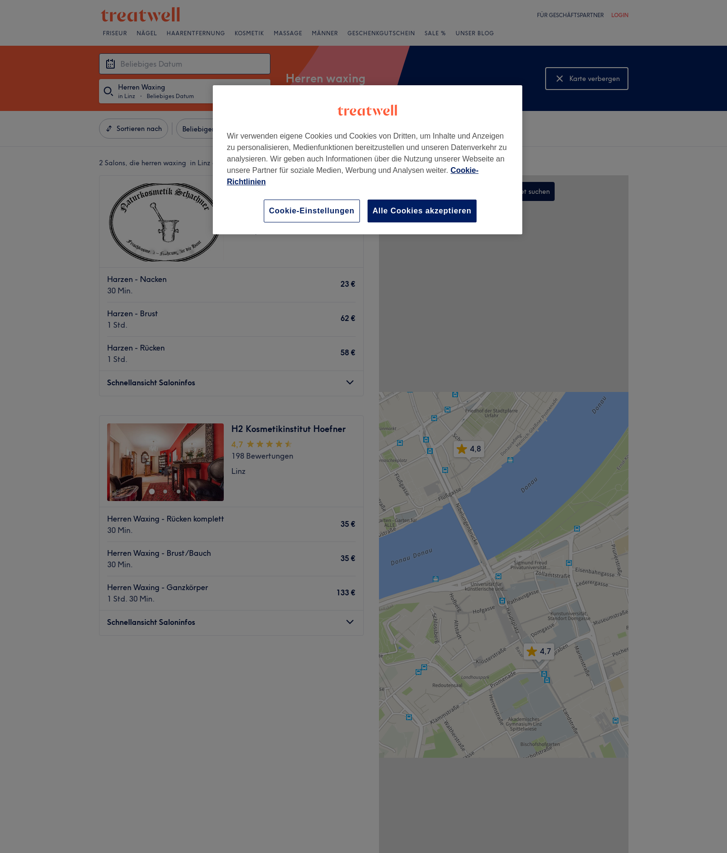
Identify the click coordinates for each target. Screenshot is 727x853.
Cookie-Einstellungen (312, 211)
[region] (367, 159)
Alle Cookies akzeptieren (422, 211)
